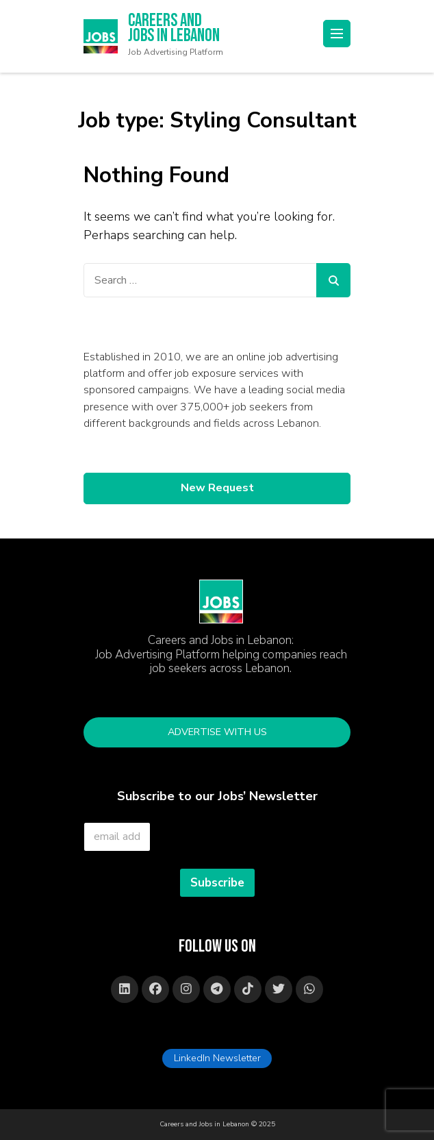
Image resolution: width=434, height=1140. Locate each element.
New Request (217, 487)
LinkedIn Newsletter (217, 1058)
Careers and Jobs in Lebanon (174, 29)
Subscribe (217, 883)
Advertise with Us (217, 732)
